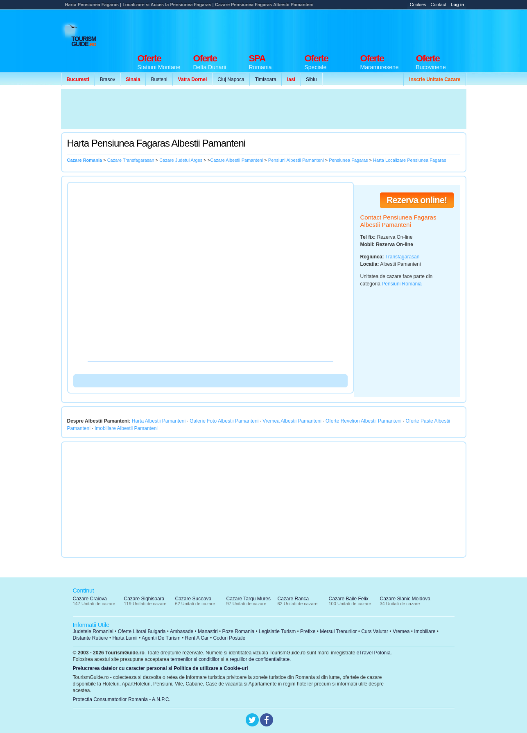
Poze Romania (238, 631)
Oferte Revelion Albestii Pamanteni (363, 421)
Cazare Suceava (193, 599)
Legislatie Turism (277, 631)
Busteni (159, 79)
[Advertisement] (317, 29)
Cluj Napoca (230, 79)
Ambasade (181, 631)
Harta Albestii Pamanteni (158, 421)
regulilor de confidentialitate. (260, 659)
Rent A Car (197, 638)
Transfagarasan (402, 257)
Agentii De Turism (161, 638)
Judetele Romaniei (93, 631)
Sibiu (311, 79)
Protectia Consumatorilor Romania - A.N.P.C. (122, 699)
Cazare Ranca (293, 599)
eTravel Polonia (374, 653)
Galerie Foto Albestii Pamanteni (224, 421)
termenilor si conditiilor (194, 659)
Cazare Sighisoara (144, 599)
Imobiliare (424, 631)
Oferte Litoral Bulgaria (142, 631)
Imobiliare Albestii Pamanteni (126, 428)
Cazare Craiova (90, 599)
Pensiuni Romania (401, 284)
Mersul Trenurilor (338, 631)
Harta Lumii (124, 638)
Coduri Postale (229, 638)
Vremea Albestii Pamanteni (291, 421)
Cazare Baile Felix (349, 599)
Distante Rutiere (90, 638)
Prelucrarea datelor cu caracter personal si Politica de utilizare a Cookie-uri (160, 668)
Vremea (401, 631)
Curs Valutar (374, 631)
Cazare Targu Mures (248, 599)
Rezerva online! (417, 200)
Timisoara (265, 79)
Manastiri (208, 631)
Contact (438, 4)
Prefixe (307, 631)
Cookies (418, 4)
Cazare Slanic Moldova (405, 599)
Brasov (107, 79)
